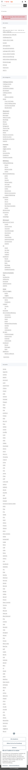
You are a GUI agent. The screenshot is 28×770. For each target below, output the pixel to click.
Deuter (4, 490)
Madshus (5, 679)
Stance (4, 448)
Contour (5, 621)
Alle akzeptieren (14, 739)
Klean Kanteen (6, 533)
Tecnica (5, 605)
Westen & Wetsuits (9, 353)
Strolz (4, 451)
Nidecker (5, 660)
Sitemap (5, 65)
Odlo (4, 393)
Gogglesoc (5, 728)
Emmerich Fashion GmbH (9, 503)
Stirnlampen (6, 90)
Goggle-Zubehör (7, 148)
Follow (4, 514)
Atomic (4, 717)
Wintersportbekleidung (8, 173)
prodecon (5, 413)
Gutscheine (6, 357)
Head (4, 676)
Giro (4, 517)
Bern (4, 665)
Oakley (4, 594)
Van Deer (7, 250)
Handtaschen (6, 277)
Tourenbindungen (9, 230)
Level (4, 383)
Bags (4, 275)
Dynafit (4, 498)
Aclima (4, 693)
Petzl (4, 404)
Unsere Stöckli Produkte (9, 54)
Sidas (4, 437)
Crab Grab (5, 481)
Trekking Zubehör (7, 92)
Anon (4, 701)
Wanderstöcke (8, 107)
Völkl (4, 673)
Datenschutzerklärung (14, 765)
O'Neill (4, 391)
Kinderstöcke (8, 340)
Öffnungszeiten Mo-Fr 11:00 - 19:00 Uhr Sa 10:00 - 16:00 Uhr (13, 31)
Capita (4, 651)
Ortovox (5, 396)
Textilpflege (6, 216)
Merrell (4, 597)
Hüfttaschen (6, 279)
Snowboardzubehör (9, 269)
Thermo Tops (6, 128)
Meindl (4, 662)
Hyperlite (5, 372)
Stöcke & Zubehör (9, 97)
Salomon (5, 555)
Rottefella (5, 566)
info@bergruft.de (7, 37)
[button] (22, 1)
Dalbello (5, 487)
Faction (4, 726)
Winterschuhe (6, 210)
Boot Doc (5, 646)
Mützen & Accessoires (10, 193)
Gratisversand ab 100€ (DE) (9, 34)
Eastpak (5, 501)
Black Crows (6, 643)
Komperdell (6, 539)
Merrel (4, 731)
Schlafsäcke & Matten (8, 88)
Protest (4, 415)
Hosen (6, 178)
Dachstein (5, 723)
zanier (4, 473)
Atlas (4, 715)
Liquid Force (6, 385)
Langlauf (7, 254)
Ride (4, 572)
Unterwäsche (8, 186)
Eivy (4, 619)
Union (4, 462)
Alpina (4, 687)
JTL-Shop (16, 768)
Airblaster (5, 684)
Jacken (6, 175)
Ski (3, 246)
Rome (4, 553)
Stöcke (4, 99)
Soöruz (4, 558)
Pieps (4, 407)
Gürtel (6, 214)
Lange (4, 542)
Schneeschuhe (8, 241)
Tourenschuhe (8, 226)
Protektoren (6, 155)
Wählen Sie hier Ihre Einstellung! (14, 743)
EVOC (4, 506)
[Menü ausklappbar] (2, 1)
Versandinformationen (8, 48)
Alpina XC (5, 695)
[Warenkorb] (25, 1)
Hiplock (4, 528)
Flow (4, 509)
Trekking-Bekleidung (8, 163)
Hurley (4, 369)
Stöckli (6, 248)
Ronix (4, 544)
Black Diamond (6, 616)
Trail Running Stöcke (10, 105)
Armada (5, 709)
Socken (6, 171)
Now (4, 588)
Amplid (4, 698)
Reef (4, 418)
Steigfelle (7, 235)
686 (4, 690)
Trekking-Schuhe (7, 84)
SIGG (4, 440)
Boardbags (5, 119)
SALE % (4, 70)
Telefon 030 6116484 (8, 40)
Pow (4, 410)
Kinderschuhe (8, 336)
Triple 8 (5, 459)
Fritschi (4, 525)
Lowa (4, 550)
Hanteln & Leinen (7, 137)
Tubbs (4, 608)
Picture (4, 599)
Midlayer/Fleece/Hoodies (11, 323)
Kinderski (7, 338)
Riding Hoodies (8, 182)
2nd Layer (7, 184)
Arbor (4, 704)
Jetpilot (4, 377)
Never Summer (6, 602)
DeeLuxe (5, 613)
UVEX (4, 465)
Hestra (4, 522)
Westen (5, 121)
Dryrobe (5, 492)
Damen (6, 165)
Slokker (4, 443)
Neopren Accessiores (8, 134)
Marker (4, 583)
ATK (4, 712)
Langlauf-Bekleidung (10, 195)
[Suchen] (12, 5)
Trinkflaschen (6, 86)
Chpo (4, 476)
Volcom (4, 635)
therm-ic (5, 454)
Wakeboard (6, 351)
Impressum (5, 765)
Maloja (4, 591)
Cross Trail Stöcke (9, 101)
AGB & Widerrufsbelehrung (10, 59)
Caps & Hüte (8, 203)
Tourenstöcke (8, 237)
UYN (4, 468)
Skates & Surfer (7, 117)
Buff (4, 649)
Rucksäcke (5, 281)
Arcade (4, 706)
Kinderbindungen (9, 334)
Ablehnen (14, 747)
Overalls (7, 180)
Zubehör (5, 141)
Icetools (5, 374)
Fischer (4, 641)
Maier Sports (6, 682)
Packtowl (5, 399)
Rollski (4, 94)
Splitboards (7, 267)
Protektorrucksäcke (7, 157)
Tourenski (7, 228)
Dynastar (5, 627)
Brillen (6, 293)
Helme (4, 132)
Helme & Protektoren (8, 297)
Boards (6, 258)
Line (4, 561)
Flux (4, 512)
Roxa (4, 424)
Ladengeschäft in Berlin (9, 51)
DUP (4, 495)
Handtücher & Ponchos (8, 139)
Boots (6, 263)
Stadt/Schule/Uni (7, 283)
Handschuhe (8, 191)
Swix (4, 624)
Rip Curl (5, 421)
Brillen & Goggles (7, 291)
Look (4, 547)
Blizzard (5, 610)
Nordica (5, 575)
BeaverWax (5, 720)
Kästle (4, 536)
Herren (6, 167)
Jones (4, 531)
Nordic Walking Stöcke (10, 103)
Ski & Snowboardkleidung (9, 312)
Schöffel (5, 432)
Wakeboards (6, 113)
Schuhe (6, 306)
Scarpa (4, 429)
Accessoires (6, 212)
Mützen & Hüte (8, 169)
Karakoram (5, 564)
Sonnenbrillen (6, 153)
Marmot (5, 586)
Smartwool (5, 446)
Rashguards (6, 126)
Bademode (5, 130)
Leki (4, 657)
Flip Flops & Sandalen (10, 206)
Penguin (5, 402)
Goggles (5, 146)
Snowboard (6, 256)
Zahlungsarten (6, 45)
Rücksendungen (7, 62)
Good (4, 520)
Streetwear (5, 197)
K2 (3, 668)
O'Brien (5, 388)
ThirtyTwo (5, 457)
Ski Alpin (7, 252)
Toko (4, 630)
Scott (4, 435)
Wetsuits (5, 124)
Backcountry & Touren (8, 222)
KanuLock (5, 380)
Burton (4, 654)
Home (4, 27)
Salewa (4, 426)
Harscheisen (8, 233)
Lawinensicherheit (9, 239)
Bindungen (5, 115)
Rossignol (5, 632)
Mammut (5, 577)
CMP (4, 479)
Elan (4, 638)
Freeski (6, 224)
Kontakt (5, 43)
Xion (4, 470)
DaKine (4, 484)
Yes (4, 569)
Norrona (5, 580)
